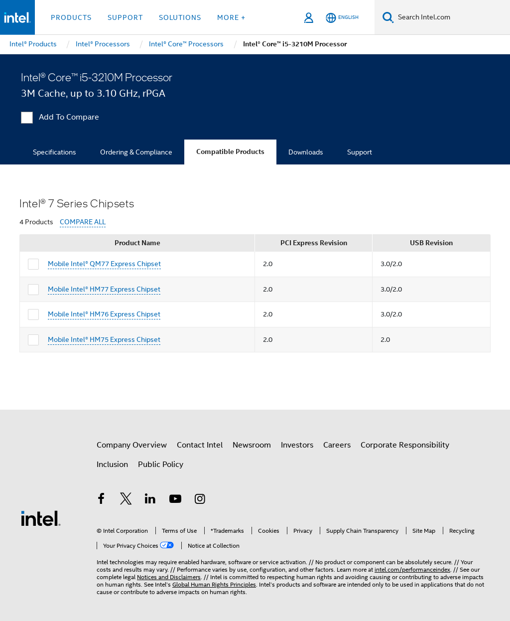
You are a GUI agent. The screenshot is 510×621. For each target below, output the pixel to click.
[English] (342, 17)
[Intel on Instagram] (199, 500)
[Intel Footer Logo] (41, 518)
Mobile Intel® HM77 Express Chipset (104, 289)
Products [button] (71, 17)
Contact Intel (200, 445)
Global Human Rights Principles (214, 584)
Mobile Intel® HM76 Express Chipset (104, 314)
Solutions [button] (180, 17)
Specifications (54, 152)
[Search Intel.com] (452, 17)
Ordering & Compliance (136, 152)
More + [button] (231, 17)
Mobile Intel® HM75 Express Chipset (104, 339)
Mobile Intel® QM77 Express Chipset (104, 263)
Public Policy (160, 464)
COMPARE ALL (83, 222)
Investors (297, 445)
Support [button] (125, 17)
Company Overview (132, 445)
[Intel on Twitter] (126, 500)
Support (359, 152)
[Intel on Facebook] (101, 500)
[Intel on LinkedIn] (150, 500)
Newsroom (252, 445)
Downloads (305, 152)
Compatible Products (230, 151)
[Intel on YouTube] (175, 500)
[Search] (388, 17)
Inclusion (112, 464)
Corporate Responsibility (405, 445)
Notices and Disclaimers (169, 577)
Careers (337, 445)
